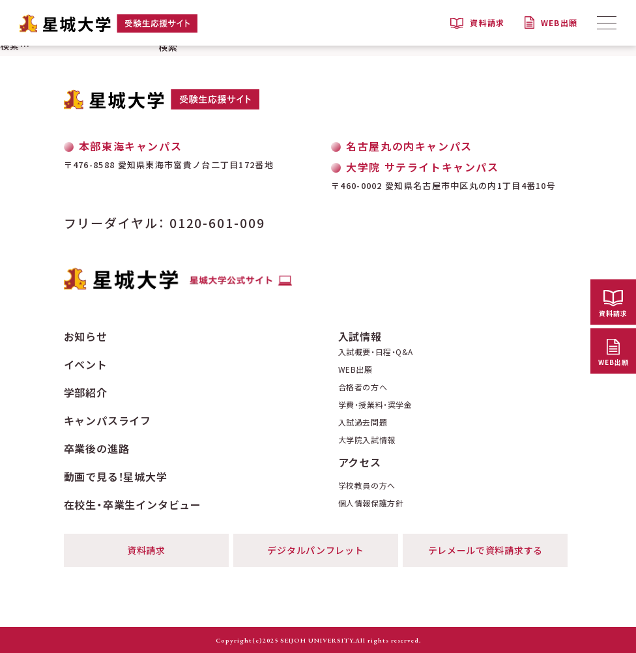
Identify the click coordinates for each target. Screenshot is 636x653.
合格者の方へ (363, 387)
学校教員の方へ (367, 485)
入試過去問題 (363, 422)
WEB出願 (355, 369)
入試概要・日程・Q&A (376, 352)
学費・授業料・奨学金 (375, 405)
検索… (15, 45)
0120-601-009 (217, 222)
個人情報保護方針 (371, 503)
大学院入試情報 (367, 440)
